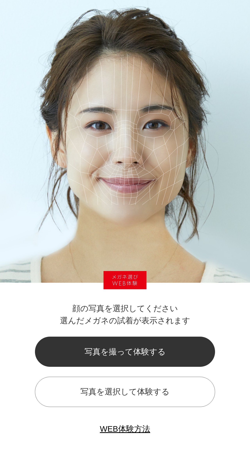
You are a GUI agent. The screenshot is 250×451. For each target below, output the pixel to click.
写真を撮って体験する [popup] (125, 351)
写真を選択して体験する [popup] (125, 391)
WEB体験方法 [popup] (125, 428)
